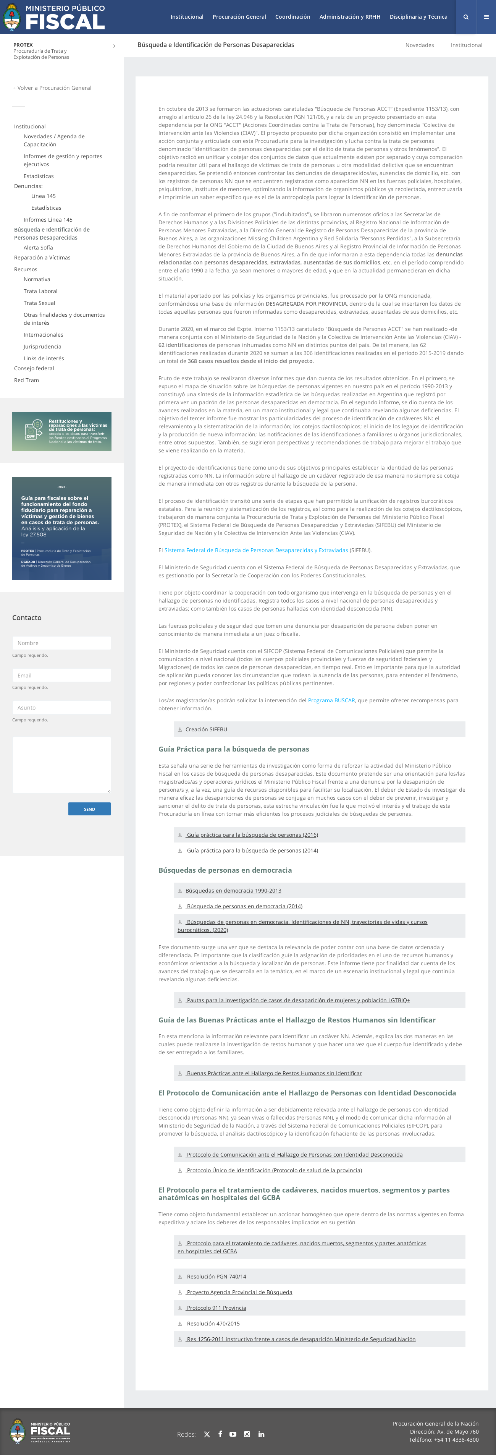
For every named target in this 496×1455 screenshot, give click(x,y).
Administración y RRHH (350, 16)
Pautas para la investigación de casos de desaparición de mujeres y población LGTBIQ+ (298, 1000)
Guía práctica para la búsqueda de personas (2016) (252, 834)
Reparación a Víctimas (42, 257)
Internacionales (43, 334)
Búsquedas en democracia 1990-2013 (233, 890)
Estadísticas (39, 176)
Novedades (420, 45)
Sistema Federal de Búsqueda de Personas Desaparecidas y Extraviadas (256, 550)
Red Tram (26, 380)
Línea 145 (43, 195)
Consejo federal (34, 368)
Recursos (25, 269)
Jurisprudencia (42, 346)
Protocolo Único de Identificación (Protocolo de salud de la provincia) (274, 1170)
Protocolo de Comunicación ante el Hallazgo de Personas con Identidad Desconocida (294, 1154)
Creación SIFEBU (206, 729)
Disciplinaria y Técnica (419, 16)
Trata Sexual (39, 302)
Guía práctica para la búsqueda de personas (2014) (252, 850)
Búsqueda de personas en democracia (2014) (244, 906)
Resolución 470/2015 (213, 1323)
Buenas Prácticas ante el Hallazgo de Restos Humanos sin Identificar (274, 1073)
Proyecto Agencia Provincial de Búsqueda (239, 1292)
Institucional (187, 16)
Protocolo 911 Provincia (216, 1307)
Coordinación (292, 16)
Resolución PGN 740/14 (216, 1276)
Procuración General (239, 16)
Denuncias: (28, 186)
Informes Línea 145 (48, 219)
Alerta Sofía (38, 247)
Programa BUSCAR (331, 700)
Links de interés (44, 358)
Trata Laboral (41, 291)
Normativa (37, 279)
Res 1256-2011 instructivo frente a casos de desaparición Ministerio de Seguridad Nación (301, 1339)
